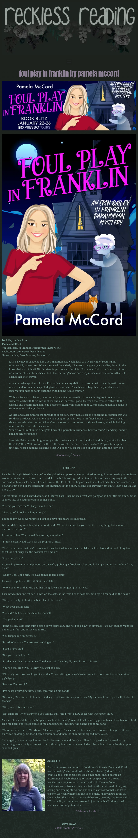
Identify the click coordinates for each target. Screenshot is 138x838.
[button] (69, 62)
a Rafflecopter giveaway (69, 828)
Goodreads (62, 455)
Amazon (77, 455)
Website (81, 811)
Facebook (94, 811)
